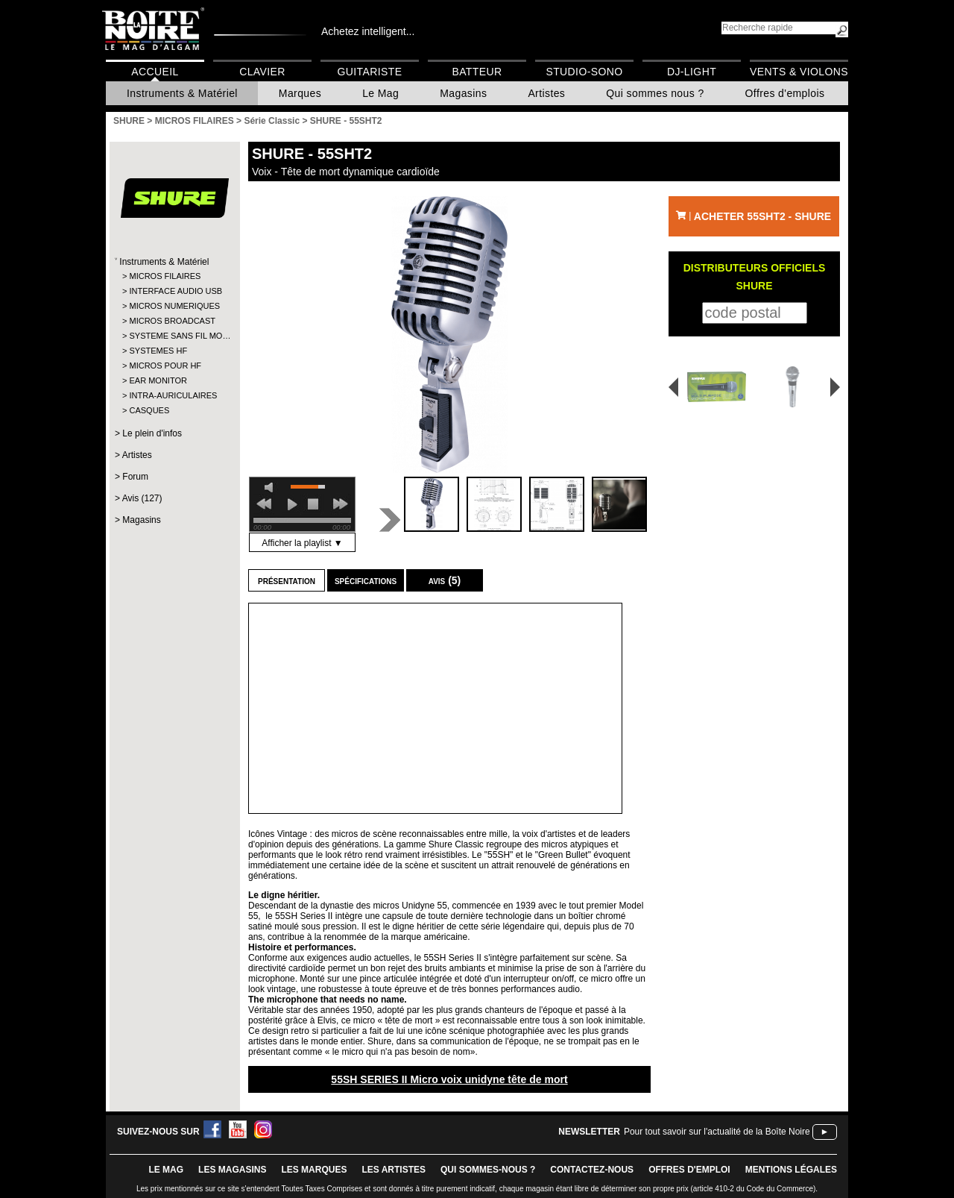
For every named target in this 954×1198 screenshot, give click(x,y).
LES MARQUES (314, 1169)
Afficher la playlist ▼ (302, 543)
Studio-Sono (584, 72)
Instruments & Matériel (182, 93)
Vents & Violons (799, 72)
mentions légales (791, 1169)
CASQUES (149, 410)
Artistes (546, 93)
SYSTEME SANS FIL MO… (174, 335)
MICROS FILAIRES (164, 276)
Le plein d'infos (152, 433)
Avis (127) (142, 498)
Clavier (262, 72)
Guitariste (370, 72)
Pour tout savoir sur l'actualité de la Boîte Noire (717, 1131)
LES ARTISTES (393, 1169)
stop (313, 504)
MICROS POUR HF (165, 365)
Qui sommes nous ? (655, 93)
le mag (165, 1169)
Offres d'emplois (785, 93)
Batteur (477, 72)
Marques (300, 93)
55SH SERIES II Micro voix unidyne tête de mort (449, 1079)
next (340, 504)
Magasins (463, 93)
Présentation (286, 580)
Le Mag (380, 93)
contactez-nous (592, 1169)
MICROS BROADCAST (172, 320)
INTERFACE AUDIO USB (174, 290)
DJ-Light (691, 72)
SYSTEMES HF (158, 350)
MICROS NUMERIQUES (174, 305)
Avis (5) (445, 580)
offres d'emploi (689, 1169)
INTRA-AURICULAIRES (173, 395)
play (292, 504)
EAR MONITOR (157, 380)
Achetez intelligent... (367, 31)
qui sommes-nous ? (487, 1169)
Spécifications (366, 580)
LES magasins (232, 1169)
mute (271, 487)
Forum (135, 476)
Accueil (154, 72)
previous (263, 504)
